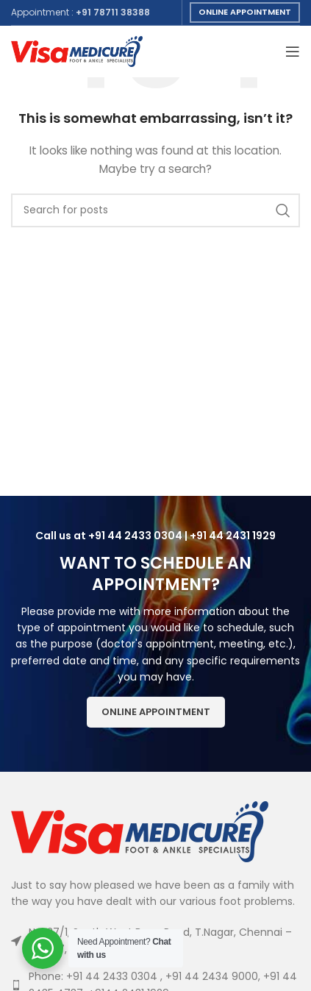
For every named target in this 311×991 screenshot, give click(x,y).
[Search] (155, 210)
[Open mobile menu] (292, 51)
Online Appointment (245, 12)
